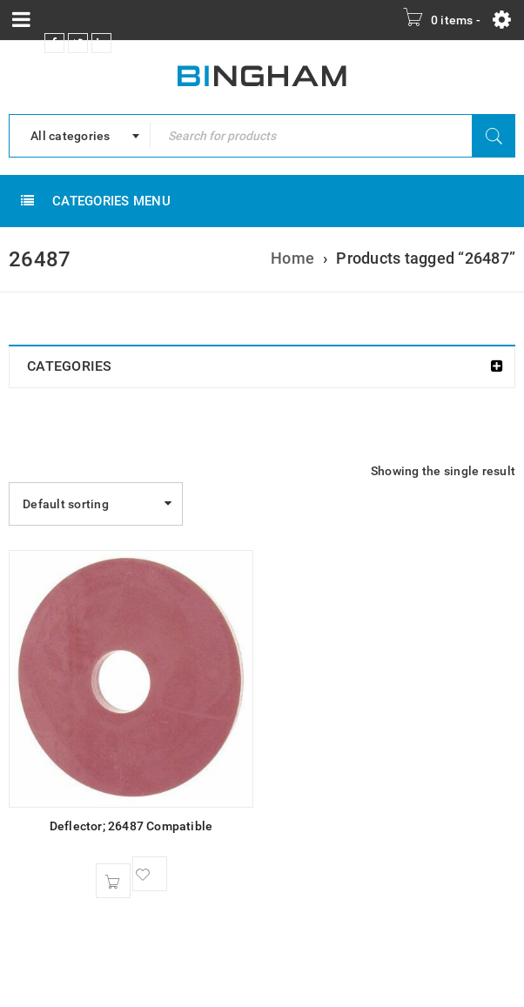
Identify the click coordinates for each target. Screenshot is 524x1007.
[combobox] (80, 136)
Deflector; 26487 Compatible (131, 826)
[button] (113, 880)
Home (292, 258)
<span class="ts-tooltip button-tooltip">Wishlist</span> (149, 873)
